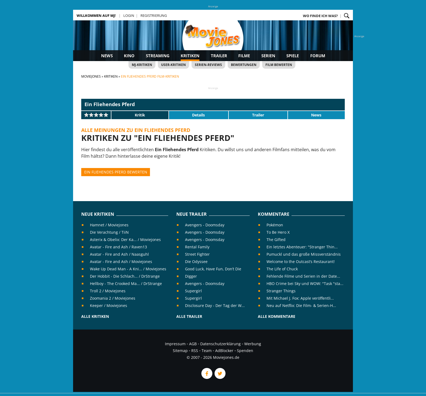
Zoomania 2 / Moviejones (112, 298)
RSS (194, 350)
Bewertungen (243, 64)
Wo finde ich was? (320, 15)
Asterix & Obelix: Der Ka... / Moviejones (125, 239)
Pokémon (275, 224)
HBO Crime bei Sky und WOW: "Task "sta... (305, 283)
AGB (193, 343)
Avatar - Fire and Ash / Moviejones (121, 261)
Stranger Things (281, 290)
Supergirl (193, 290)
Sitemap (180, 350)
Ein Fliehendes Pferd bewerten (115, 172)
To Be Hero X (278, 232)
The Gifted (276, 239)
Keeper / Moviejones (108, 305)
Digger (191, 276)
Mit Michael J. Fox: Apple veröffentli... (300, 298)
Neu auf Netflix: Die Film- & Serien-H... (301, 305)
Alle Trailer (189, 316)
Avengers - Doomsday (204, 224)
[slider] (96, 114)
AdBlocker (224, 350)
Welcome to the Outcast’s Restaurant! (301, 261)
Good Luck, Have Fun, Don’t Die (213, 268)
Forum (317, 55)
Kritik (140, 115)
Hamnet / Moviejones (109, 224)
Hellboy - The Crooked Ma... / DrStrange (126, 283)
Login (128, 15)
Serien (268, 55)
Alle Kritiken (95, 316)
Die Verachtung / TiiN (109, 232)
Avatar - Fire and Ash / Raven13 (118, 246)
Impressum (175, 343)
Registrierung (153, 15)
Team (207, 350)
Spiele (292, 55)
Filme (244, 55)
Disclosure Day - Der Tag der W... (215, 305)
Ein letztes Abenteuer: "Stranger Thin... (302, 246)
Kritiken (190, 55)
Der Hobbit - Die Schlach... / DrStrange (125, 276)
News (107, 55)
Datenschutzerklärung (220, 343)
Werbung (252, 343)
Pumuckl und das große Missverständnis (304, 254)
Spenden (245, 350)
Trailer (219, 55)
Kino (129, 55)
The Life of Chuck (282, 268)
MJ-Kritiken (142, 64)
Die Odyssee (196, 261)
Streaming (158, 55)
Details (198, 115)
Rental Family (197, 246)
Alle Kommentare (276, 316)
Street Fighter (197, 254)
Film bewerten (278, 64)
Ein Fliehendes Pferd (109, 104)
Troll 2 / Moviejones (108, 290)
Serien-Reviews (208, 64)
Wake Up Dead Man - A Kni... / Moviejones (128, 268)
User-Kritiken (173, 64)
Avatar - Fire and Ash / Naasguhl (119, 254)
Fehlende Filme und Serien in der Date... (303, 276)
